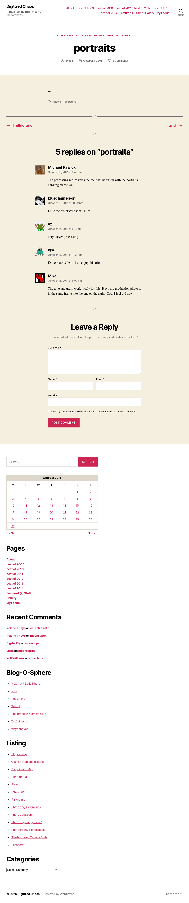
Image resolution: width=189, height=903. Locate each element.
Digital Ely (13, 643)
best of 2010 (104, 8)
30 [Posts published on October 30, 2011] (90, 519)
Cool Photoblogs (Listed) (27, 761)
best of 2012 (142, 8)
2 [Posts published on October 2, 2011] (90, 491)
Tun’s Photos (19, 721)
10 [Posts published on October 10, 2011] (12, 505)
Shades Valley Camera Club (29, 837)
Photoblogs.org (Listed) (26, 822)
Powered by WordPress (58, 894)
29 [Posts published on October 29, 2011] (77, 519)
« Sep (12, 533)
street (127, 35)
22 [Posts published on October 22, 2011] (77, 512)
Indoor (86, 35)
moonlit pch (38, 635)
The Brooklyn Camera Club (28, 713)
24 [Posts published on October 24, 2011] (12, 519)
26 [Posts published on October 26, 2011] (38, 519)
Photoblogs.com (22, 814)
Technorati (18, 845)
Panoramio (18, 799)
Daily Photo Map (22, 769)
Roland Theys (16, 628)
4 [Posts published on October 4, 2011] (26, 498)
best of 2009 (85, 8)
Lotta (10, 650)
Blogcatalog (19, 754)
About (70, 8)
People (99, 35)
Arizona (57, 101)
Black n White (67, 35)
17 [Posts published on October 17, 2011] (12, 512)
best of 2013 (161, 8)
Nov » (91, 533)
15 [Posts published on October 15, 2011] (77, 505)
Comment (54, 347)
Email (100, 379)
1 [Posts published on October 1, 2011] (77, 491)
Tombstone (70, 101)
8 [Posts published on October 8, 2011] (77, 498)
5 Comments (120, 60)
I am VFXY (18, 792)
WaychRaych (19, 729)
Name (52, 379)
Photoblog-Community (26, 807)
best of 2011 (123, 8)
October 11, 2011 (93, 60)
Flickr (14, 784)
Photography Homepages (28, 829)
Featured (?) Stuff (131, 13)
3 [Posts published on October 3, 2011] (13, 498)
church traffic (39, 628)
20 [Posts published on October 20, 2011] (51, 512)
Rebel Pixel (18, 698)
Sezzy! (15, 706)
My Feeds (163, 13)
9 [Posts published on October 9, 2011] (91, 498)
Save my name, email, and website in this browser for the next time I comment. (93, 411)
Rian (71, 60)
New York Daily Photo (25, 683)
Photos (112, 35)
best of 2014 (109, 13)
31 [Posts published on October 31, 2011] (12, 526)
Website (52, 395)
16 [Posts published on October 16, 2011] (90, 505)
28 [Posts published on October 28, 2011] (64, 519)
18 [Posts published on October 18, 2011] (25, 512)
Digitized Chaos (20, 6)
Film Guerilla (19, 777)
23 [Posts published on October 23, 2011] (90, 512)
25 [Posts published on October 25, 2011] (25, 519)
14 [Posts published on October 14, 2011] (64, 505)
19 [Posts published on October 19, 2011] (38, 512)
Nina (14, 691)
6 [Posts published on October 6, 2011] (51, 498)
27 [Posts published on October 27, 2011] (51, 519)
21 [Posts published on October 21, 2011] (64, 512)
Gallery (149, 13)
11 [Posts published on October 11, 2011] (25, 505)
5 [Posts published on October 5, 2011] (38, 498)
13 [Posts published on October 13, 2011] (51, 505)
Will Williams (15, 658)
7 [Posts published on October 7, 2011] (64, 498)
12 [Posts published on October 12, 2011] (38, 505)
